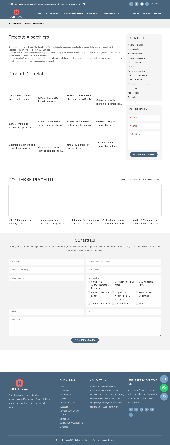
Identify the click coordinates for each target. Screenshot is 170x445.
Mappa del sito (107, 440)
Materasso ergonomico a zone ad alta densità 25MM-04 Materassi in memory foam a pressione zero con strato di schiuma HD (21, 146)
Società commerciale (101, 303)
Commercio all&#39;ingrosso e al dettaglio (101, 285)
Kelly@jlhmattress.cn (106, 386)
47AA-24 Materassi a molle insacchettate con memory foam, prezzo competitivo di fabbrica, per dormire (50, 123)
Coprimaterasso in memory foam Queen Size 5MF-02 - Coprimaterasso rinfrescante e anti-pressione (107, 144)
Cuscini (122, 180)
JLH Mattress (14, 23)
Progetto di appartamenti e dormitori (122, 295)
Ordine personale (123, 303)
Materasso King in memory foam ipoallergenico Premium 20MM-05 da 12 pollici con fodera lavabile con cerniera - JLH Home (108, 123)
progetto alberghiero (34, 23)
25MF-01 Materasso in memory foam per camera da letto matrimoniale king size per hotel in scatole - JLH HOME (147, 222)
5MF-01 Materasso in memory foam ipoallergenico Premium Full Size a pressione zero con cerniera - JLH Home (79, 146)
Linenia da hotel (134, 180)
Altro (141, 303)
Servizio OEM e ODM (151, 180)
